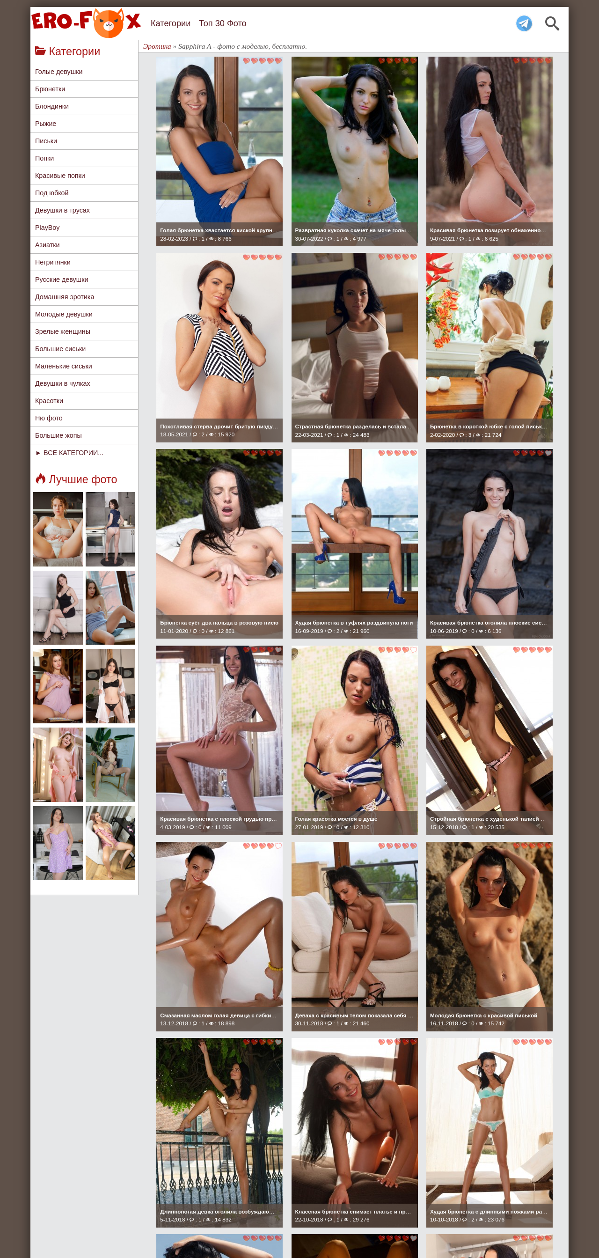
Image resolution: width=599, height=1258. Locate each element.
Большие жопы (58, 435)
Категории (170, 23)
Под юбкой (52, 193)
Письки (46, 141)
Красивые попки (60, 175)
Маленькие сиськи (63, 366)
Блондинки (52, 106)
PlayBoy (47, 227)
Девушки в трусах (62, 210)
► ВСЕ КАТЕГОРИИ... (69, 452)
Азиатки (47, 245)
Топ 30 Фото (223, 23)
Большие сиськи (60, 349)
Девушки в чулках (62, 383)
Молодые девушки (64, 314)
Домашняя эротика (64, 297)
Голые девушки (58, 71)
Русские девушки (61, 279)
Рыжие (45, 123)
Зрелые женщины (62, 331)
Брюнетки (50, 89)
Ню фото (49, 418)
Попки (44, 158)
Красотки (49, 401)
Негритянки (53, 262)
